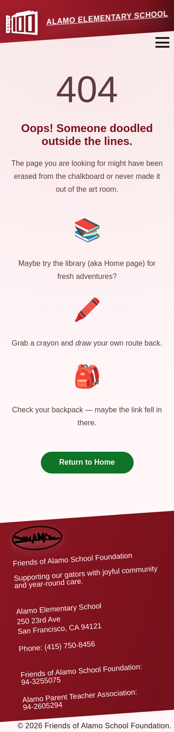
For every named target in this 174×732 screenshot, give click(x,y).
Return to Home (87, 462)
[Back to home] (36, 530)
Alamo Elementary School (107, 18)
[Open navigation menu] (162, 42)
